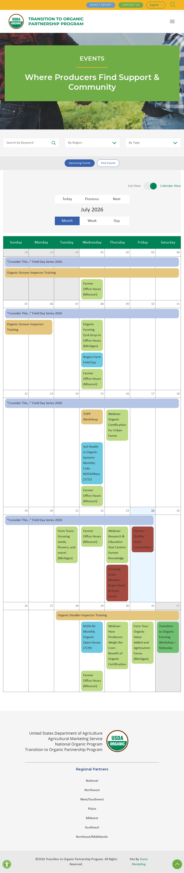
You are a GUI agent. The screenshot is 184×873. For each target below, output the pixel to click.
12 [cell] (26, 393)
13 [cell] (51, 393)
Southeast (92, 827)
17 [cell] (152, 393)
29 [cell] (51, 252)
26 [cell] (26, 605)
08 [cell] (102, 304)
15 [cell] (102, 393)
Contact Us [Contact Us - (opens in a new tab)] (130, 5)
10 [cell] (152, 304)
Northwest (92, 790)
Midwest (92, 818)
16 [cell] (127, 393)
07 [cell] (76, 304)
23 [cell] (127, 510)
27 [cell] (51, 605)
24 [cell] (152, 511)
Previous (92, 199)
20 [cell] (51, 510)
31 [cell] (152, 605)
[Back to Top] (177, 864)
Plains (92, 809)
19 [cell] (26, 510)
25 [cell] (178, 510)
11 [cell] (178, 304)
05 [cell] (26, 304)
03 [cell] (152, 252)
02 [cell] (127, 252)
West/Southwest (92, 799)
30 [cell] (76, 252)
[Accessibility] (7, 864)
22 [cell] (102, 510)
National (92, 781)
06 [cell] (51, 304)
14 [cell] (76, 393)
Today (67, 199)
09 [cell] (127, 304)
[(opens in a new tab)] (92, 741)
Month (67, 221)
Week (92, 221)
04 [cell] (178, 252)
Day (117, 221)
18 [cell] (178, 393)
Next (117, 199)
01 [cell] (102, 252)
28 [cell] (26, 252)
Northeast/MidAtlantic (92, 837)
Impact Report (100, 5)
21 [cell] (76, 510)
